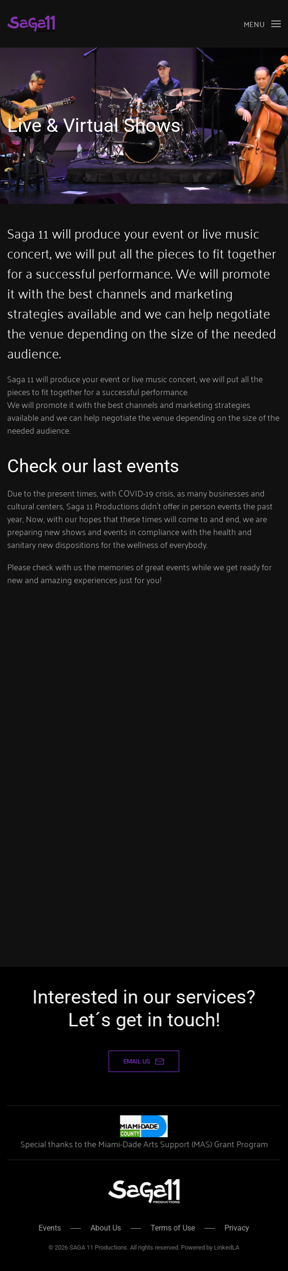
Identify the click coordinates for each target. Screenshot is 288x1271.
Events (49, 1227)
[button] (262, 24)
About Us (105, 1227)
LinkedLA (225, 1247)
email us (143, 1061)
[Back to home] (31, 24)
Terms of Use (172, 1227)
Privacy (236, 1227)
